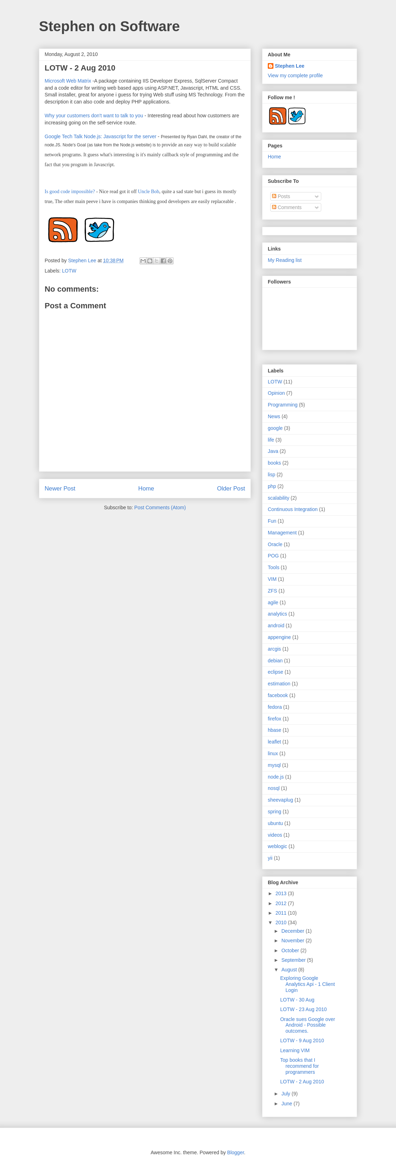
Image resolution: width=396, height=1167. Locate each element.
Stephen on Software (109, 26)
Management (282, 532)
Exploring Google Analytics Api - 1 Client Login (307, 984)
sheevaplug (280, 800)
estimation (279, 683)
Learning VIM (295, 1050)
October (290, 950)
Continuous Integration (293, 509)
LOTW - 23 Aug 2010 (303, 1009)
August (289, 969)
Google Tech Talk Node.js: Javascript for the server (100, 136)
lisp (271, 474)
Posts (281, 196)
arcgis (274, 649)
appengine (279, 637)
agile (273, 602)
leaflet (274, 742)
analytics (277, 614)
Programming (283, 405)
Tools (273, 567)
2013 (282, 893)
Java (273, 451)
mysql (274, 765)
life (271, 440)
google (275, 428)
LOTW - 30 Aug (297, 1000)
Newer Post (60, 488)
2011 (282, 913)
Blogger (235, 1152)
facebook (278, 695)
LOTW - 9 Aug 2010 (302, 1040)
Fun (272, 521)
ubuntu (275, 823)
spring (274, 811)
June (287, 1103)
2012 (282, 903)
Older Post (231, 488)
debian (275, 660)
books (274, 463)
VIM (272, 579)
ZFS (272, 591)
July (286, 1093)
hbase (274, 730)
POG (273, 556)
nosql (273, 788)
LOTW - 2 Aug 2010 (302, 1081)
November (293, 940)
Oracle (275, 544)
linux (273, 753)
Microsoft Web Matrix (68, 81)
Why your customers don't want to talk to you (94, 115)
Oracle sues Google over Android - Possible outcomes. (307, 1025)
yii (270, 858)
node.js (276, 777)
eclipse (275, 672)
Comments (287, 207)
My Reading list (285, 260)
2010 (282, 922)
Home (146, 488)
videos (275, 835)
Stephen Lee (82, 260)
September (294, 960)
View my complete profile (295, 75)
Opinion (276, 393)
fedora (275, 707)
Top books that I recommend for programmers (299, 1066)
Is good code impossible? (70, 191)
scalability (278, 498)
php (272, 486)
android (276, 625)
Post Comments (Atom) (160, 507)
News (274, 416)
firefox (274, 719)
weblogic (277, 846)
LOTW (69, 271)
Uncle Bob (148, 191)
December (293, 931)
